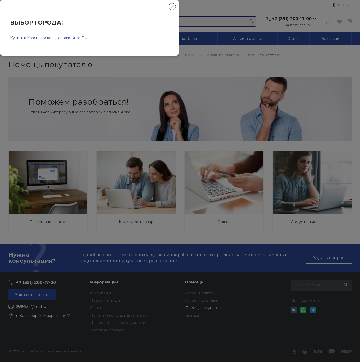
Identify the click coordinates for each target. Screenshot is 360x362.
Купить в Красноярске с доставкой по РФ (49, 37)
